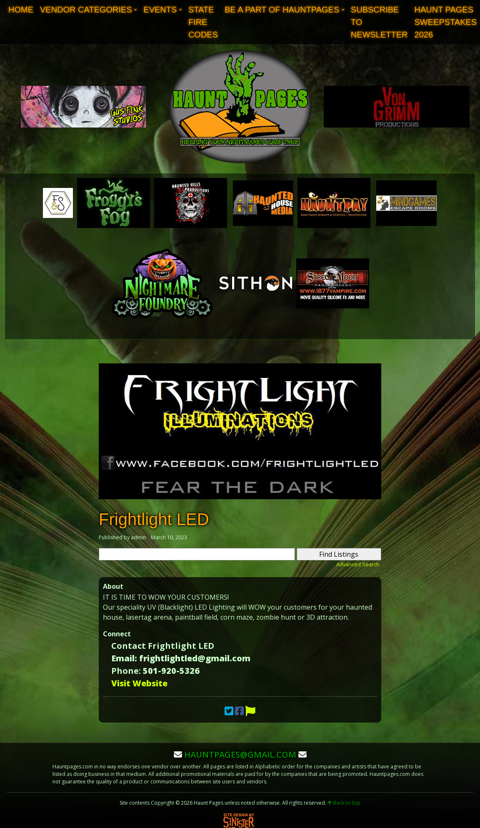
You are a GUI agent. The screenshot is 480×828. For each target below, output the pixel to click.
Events (160, 9)
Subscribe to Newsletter (379, 22)
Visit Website (139, 683)
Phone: (126, 670)
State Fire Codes (203, 22)
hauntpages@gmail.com (240, 754)
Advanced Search (358, 564)
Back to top (344, 802)
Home (20, 9)
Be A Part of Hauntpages (282, 9)
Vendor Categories (86, 9)
